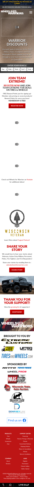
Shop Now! (17, 312)
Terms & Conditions (25, 454)
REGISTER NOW (12, 86)
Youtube (30, 180)
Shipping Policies (25, 446)
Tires (8, 436)
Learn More (18, 60)
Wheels (8, 438)
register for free (22, 54)
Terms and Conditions (12, 476)
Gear (8, 444)
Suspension (8, 441)
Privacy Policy (24, 476)
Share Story (17, 270)
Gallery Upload (25, 469)
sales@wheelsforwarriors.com (17, 265)
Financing (25, 436)
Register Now (17, 106)
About (8, 461)
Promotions (25, 463)
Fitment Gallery (25, 466)
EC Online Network (20, 475)
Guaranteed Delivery (25, 444)
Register (25, 461)
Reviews (8, 463)
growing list (15, 307)
